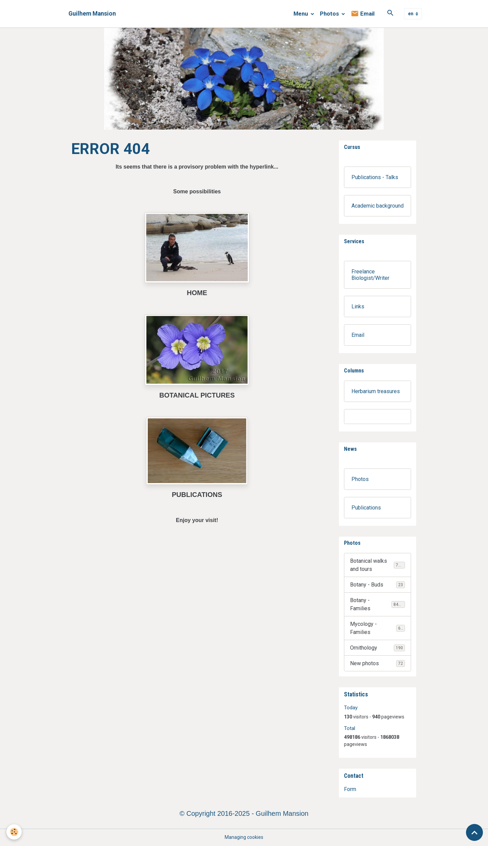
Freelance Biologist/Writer (370, 274)
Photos (330, 13)
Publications (366, 507)
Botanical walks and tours (377, 565)
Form (350, 789)
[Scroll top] (474, 832)
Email (362, 13)
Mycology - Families (377, 628)
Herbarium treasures (375, 391)
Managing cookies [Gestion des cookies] (244, 837)
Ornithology (377, 648)
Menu (301, 13)
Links (357, 306)
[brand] (92, 14)
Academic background (377, 206)
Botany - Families (377, 604)
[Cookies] (14, 832)
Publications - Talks (374, 177)
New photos (377, 663)
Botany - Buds (377, 584)
